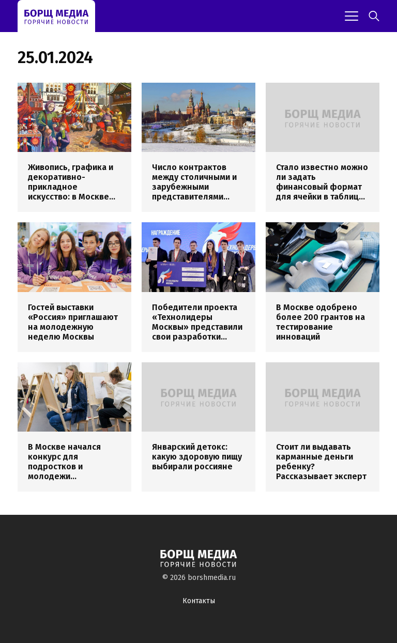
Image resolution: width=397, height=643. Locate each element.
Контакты (198, 600)
